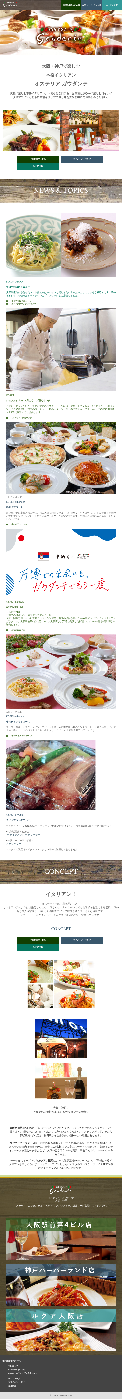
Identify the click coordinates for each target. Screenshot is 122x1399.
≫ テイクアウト (15, 834)
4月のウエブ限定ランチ (21, 418)
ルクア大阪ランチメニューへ (24, 304)
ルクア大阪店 (112, 5)
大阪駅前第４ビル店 (71, 5)
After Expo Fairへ (19, 630)
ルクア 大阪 (38, 166)
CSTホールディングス (18, 1370)
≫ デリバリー (32, 834)
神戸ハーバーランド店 (91, 5)
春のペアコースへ (19, 524)
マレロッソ (13, 1366)
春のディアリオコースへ (22, 736)
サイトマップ (14, 1379)
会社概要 (12, 1386)
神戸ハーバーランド (82, 159)
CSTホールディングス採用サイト (22, 1373)
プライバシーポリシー (18, 1382)
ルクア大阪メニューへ (21, 301)
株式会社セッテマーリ (12, 1361)
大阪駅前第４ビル (38, 159)
